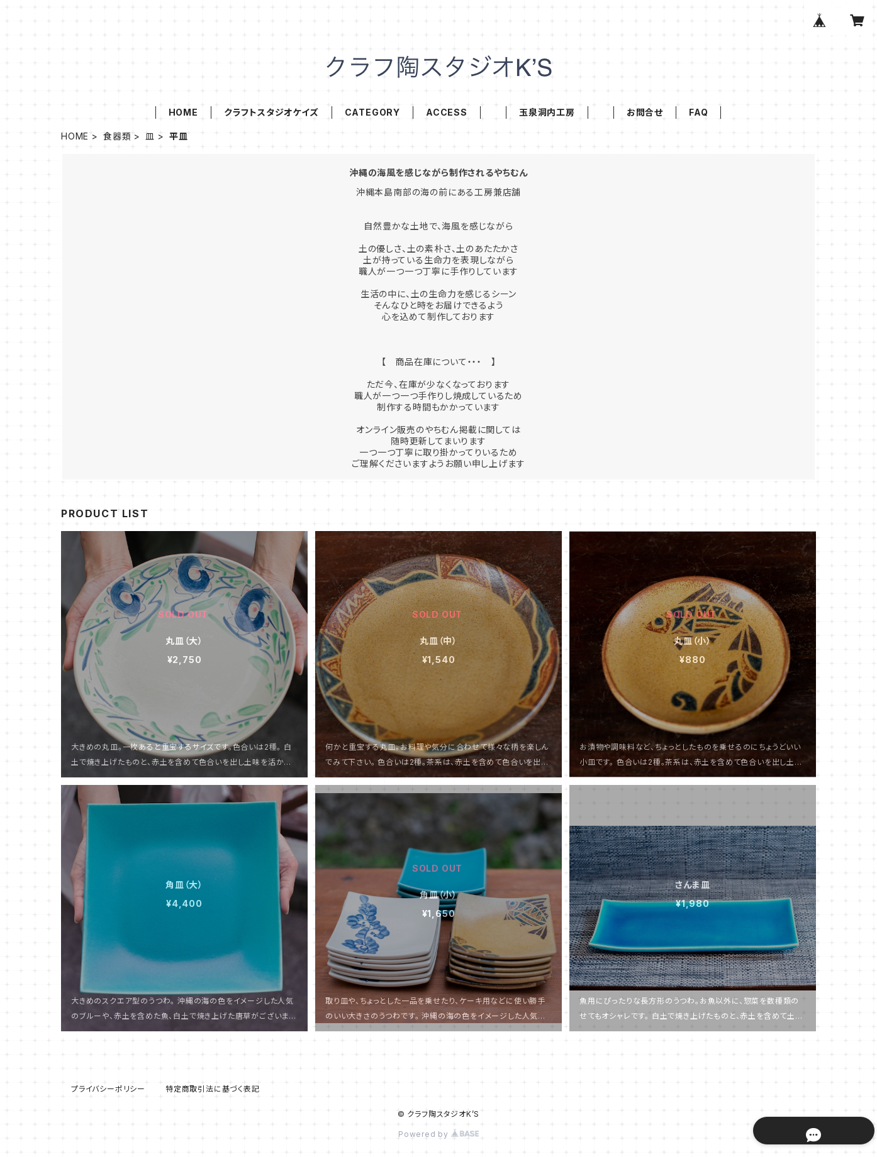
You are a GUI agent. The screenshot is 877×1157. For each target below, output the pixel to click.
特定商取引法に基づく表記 (212, 1089)
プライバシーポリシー (108, 1089)
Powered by (438, 1134)
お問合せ (645, 112)
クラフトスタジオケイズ (271, 112)
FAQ (698, 112)
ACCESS (446, 112)
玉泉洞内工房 (547, 112)
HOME (183, 112)
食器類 (117, 136)
